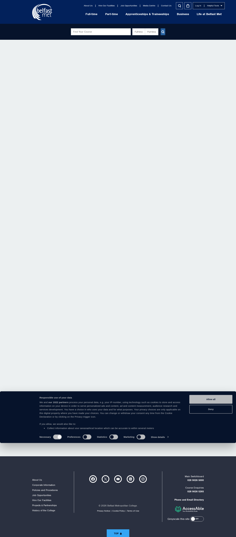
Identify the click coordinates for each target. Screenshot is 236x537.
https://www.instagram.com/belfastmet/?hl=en (143, 479)
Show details (158, 531)
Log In (177, 6)
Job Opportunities (108, 5)
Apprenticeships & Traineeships (126, 14)
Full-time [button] (137, 31)
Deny (211, 503)
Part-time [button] (150, 31)
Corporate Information (43, 485)
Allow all (211, 493)
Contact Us (145, 5)
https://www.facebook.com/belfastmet (93, 479)
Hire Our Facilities (86, 5)
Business (162, 14)
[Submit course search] (162, 31)
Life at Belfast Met (188, 14)
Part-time (90, 14)
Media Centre (128, 5)
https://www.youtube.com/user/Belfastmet (118, 479)
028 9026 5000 (195, 480)
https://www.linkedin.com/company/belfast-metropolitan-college (130, 479)
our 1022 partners (58, 496)
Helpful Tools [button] (193, 5)
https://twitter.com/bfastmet (105, 479)
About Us (67, 5)
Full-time (70, 14)
